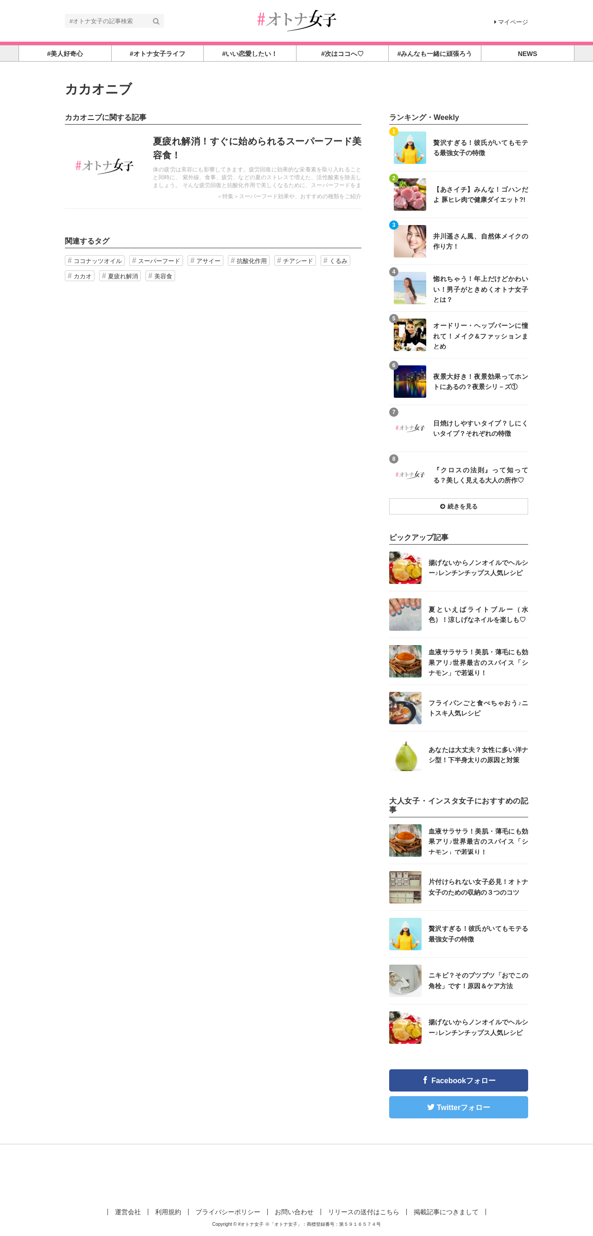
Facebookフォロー (463, 1081)
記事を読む (213, 166)
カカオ (83, 276)
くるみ (338, 260)
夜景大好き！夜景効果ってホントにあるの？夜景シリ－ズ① (480, 381)
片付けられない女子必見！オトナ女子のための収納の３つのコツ (478, 887)
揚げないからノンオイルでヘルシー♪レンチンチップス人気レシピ (478, 568)
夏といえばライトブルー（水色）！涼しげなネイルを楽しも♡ (478, 614)
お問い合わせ (294, 1212)
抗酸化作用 (252, 260)
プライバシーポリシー (228, 1212)
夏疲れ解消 (123, 276)
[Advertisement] (296, 1174)
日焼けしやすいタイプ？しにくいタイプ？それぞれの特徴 (480, 428)
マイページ (511, 22)
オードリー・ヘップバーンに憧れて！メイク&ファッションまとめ (480, 335)
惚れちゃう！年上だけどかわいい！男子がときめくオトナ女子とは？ (480, 288)
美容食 (163, 276)
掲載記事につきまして (446, 1212)
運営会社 (128, 1212)
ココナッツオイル (98, 260)
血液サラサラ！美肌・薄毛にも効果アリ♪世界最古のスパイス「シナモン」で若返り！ (478, 662)
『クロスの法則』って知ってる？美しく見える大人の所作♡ (480, 475)
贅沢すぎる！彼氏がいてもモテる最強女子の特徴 (480, 148)
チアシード (298, 260)
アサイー (208, 260)
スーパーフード (159, 260)
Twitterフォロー (463, 1107)
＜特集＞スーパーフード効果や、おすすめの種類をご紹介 (289, 196)
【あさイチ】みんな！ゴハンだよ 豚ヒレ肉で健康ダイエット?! (480, 194)
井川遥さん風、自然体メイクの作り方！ (480, 241)
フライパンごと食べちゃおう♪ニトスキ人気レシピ (478, 708)
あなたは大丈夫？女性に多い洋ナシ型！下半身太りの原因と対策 (478, 755)
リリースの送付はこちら (363, 1212)
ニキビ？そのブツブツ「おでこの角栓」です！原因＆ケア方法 (478, 980)
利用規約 (168, 1212)
